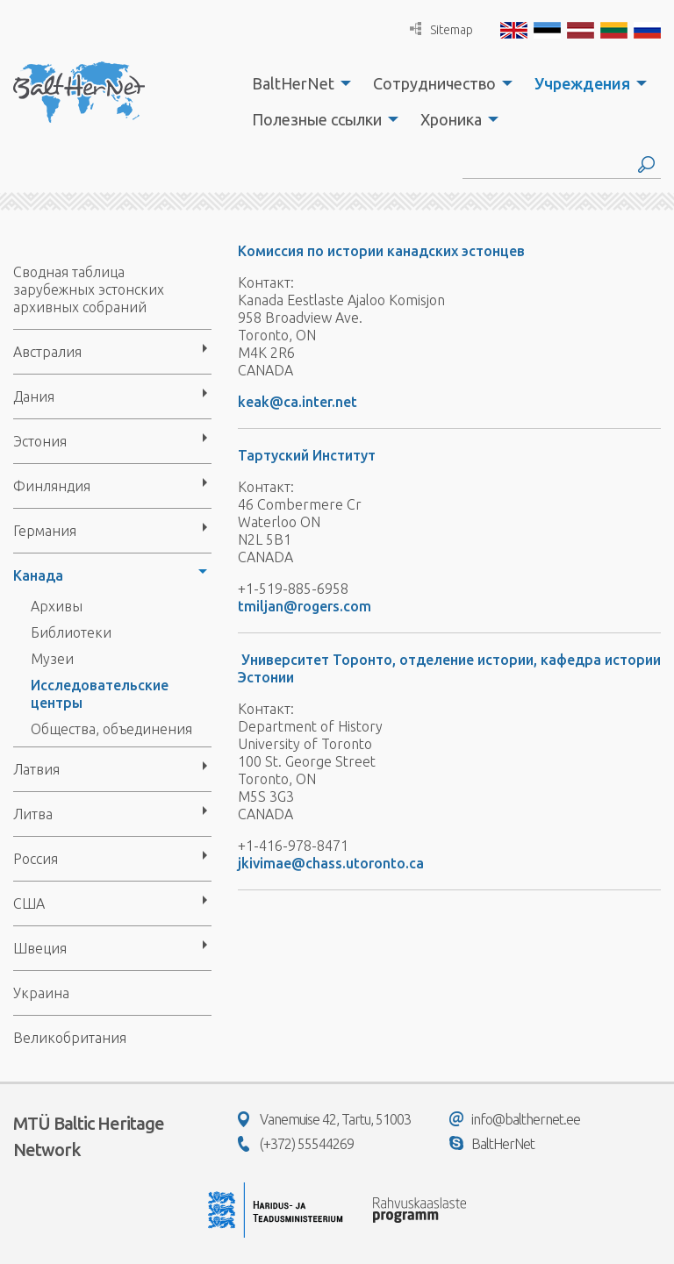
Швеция (40, 948)
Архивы (56, 606)
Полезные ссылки (317, 119)
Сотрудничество (434, 83)
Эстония (40, 441)
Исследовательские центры (99, 694)
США (29, 903)
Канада (38, 575)
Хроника (451, 119)
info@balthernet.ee (514, 1119)
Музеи (52, 659)
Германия (44, 531)
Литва (33, 814)
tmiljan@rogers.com (304, 606)
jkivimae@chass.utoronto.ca (331, 863)
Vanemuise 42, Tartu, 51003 (324, 1119)
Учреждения (582, 83)
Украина (41, 993)
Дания (33, 396)
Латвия (36, 769)
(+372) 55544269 (296, 1144)
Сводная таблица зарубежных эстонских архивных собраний (88, 289)
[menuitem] (296, 83)
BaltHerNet (293, 83)
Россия (35, 859)
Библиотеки (71, 632)
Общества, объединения (111, 729)
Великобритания (69, 1038)
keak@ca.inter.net (297, 402)
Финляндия (51, 486)
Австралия (47, 352)
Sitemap (441, 29)
